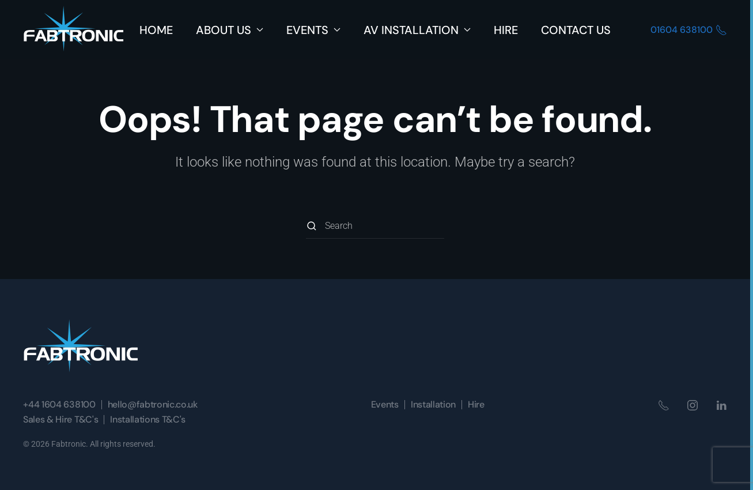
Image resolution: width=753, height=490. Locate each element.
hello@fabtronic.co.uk (153, 404)
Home (156, 29)
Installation (433, 404)
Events (385, 404)
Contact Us (576, 29)
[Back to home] (73, 30)
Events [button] (313, 29)
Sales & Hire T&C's (60, 419)
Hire (506, 29)
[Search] (375, 226)
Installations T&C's (148, 419)
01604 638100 (688, 30)
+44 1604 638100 (59, 404)
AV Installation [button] (417, 29)
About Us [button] (229, 29)
